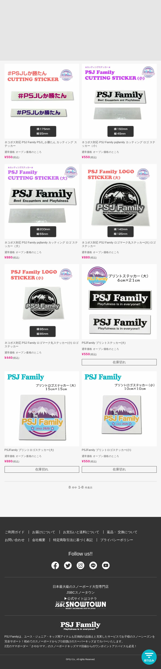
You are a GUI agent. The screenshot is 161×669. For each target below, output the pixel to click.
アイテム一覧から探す (27, 27)
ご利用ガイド (15, 532)
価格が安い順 (57, 53)
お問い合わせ (15, 540)
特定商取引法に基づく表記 (73, 540)
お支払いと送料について (81, 532)
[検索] (134, 14)
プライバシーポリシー (116, 540)
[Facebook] (55, 567)
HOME (6, 27)
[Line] (93, 567)
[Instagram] (80, 567)
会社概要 (38, 540)
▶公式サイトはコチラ (80, 598)
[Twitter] (68, 567)
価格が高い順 (31, 53)
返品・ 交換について (122, 532)
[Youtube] (106, 567)
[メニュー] (153, 14)
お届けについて (43, 532)
